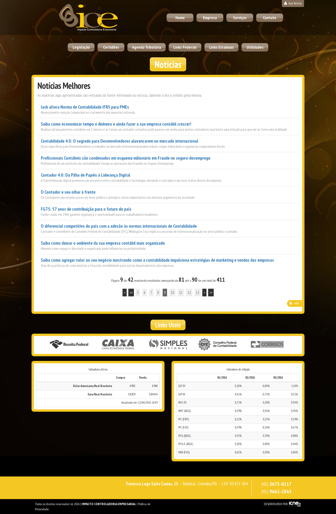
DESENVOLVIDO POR (276, 504)
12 (189, 292)
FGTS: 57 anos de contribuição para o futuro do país (86, 209)
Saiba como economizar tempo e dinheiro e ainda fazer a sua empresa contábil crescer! (116, 124)
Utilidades (255, 47)
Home (180, 17)
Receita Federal (68, 344)
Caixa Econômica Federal (118, 344)
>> (211, 292)
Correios (267, 344)
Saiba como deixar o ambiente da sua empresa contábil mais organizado (103, 243)
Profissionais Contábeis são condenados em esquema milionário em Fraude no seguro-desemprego (125, 158)
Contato (269, 17)
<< (131, 292)
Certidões (111, 47)
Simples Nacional (168, 344)
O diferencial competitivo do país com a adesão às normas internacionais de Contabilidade (119, 226)
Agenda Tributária (146, 47)
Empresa (210, 17)
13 (197, 292)
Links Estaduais (221, 47)
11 (180, 292)
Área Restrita (293, 3)
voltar (294, 303)
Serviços (240, 17)
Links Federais (185, 47)
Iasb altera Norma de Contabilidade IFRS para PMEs (85, 107)
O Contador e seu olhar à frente (68, 192)
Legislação (81, 47)
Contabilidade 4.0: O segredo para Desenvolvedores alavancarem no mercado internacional (119, 141)
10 (172, 292)
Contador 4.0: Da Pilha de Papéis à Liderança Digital (85, 175)
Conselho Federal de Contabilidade (217, 344)
